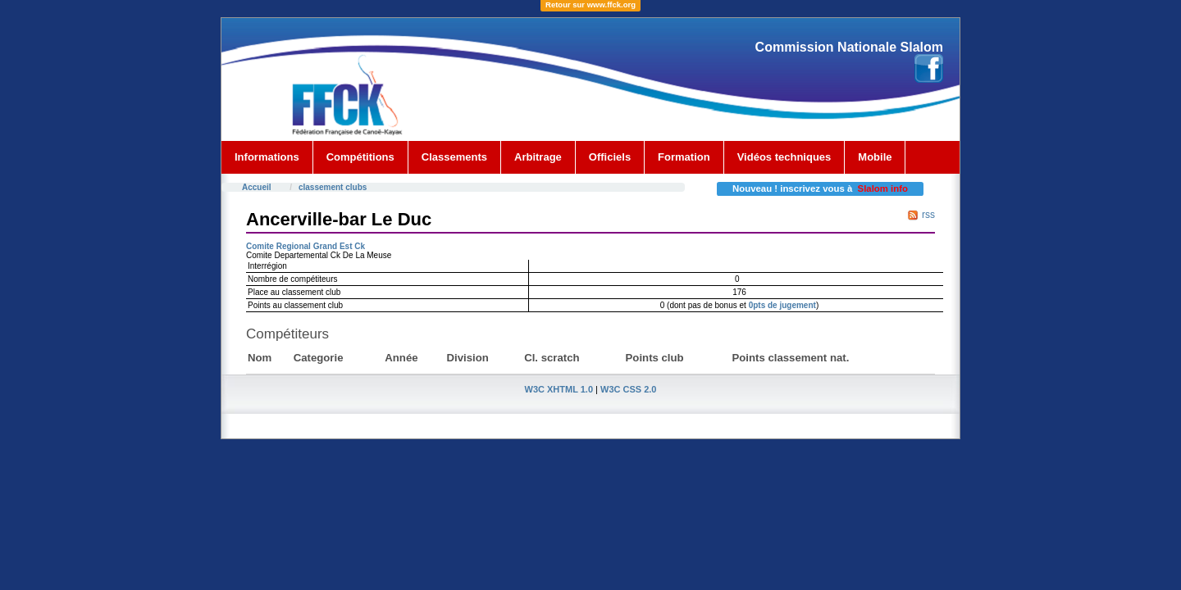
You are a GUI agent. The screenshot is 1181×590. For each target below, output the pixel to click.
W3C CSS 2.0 (628, 389)
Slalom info (883, 188)
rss (928, 214)
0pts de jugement (782, 305)
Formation (684, 157)
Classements (454, 157)
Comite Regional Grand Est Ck (305, 246)
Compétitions (360, 157)
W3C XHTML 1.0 (559, 389)
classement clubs (333, 187)
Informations (267, 157)
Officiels (610, 157)
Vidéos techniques (784, 157)
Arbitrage (538, 157)
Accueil (256, 187)
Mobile (874, 157)
